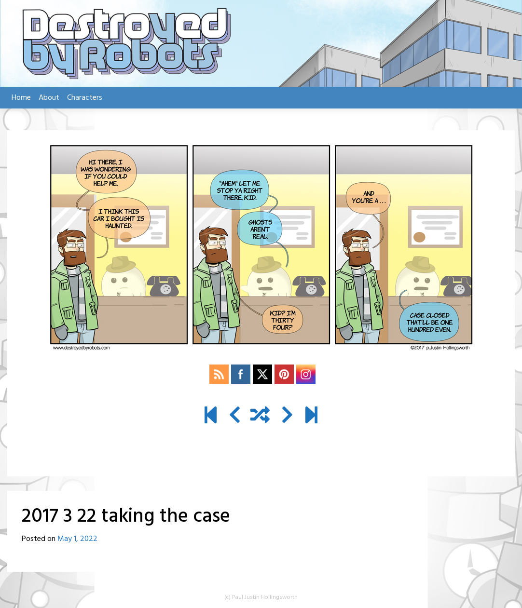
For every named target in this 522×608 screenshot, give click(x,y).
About (49, 98)
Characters (84, 98)
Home (21, 98)
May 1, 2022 (77, 539)
